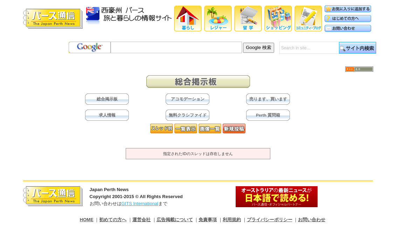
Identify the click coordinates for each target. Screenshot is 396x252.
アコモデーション (187, 99)
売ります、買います (268, 99)
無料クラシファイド (188, 115)
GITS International (140, 203)
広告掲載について (175, 219)
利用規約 (232, 219)
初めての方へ (112, 219)
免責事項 (208, 219)
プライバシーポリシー (269, 219)
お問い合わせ (311, 219)
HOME (86, 219)
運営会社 (141, 219)
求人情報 (107, 115)
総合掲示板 (107, 99)
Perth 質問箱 (268, 115)
